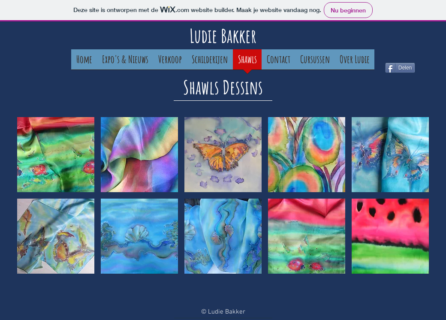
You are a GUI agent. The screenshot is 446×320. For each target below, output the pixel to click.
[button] (55, 154)
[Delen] (400, 68)
